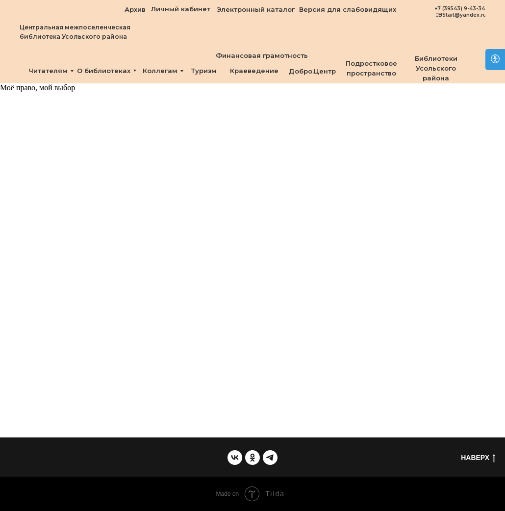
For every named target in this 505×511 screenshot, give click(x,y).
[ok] (252, 457)
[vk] (234, 457)
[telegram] (270, 457)
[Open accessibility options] (495, 59)
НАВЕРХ (478, 458)
